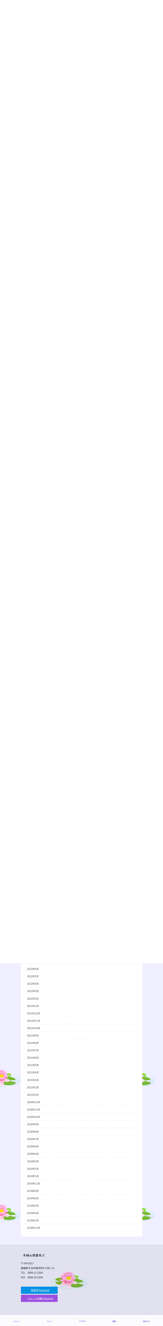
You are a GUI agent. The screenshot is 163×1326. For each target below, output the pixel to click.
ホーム (49, 1321)
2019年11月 (33, 1183)
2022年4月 (33, 983)
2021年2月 (33, 1087)
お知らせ (146, 1321)
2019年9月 (33, 1191)
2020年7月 (33, 1139)
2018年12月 (33, 1228)
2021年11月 (33, 1020)
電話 (114, 1321)
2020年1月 (33, 1176)
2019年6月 (33, 1198)
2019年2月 (33, 1213)
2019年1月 (33, 1220)
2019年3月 (33, 1205)
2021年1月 (33, 1094)
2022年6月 (33, 969)
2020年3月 (33, 1161)
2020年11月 (33, 1109)
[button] (39, 1290)
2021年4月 (33, 1072)
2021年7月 (33, 1050)
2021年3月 (33, 1080)
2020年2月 (33, 1168)
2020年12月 (33, 1102)
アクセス (82, 1321)
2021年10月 (33, 1028)
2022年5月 (33, 976)
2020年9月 (33, 1124)
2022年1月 (33, 1006)
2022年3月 (33, 991)
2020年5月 (33, 1154)
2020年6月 (33, 1146)
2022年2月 (33, 998)
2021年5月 (33, 1065)
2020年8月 (33, 1131)
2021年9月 (33, 1035)
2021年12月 (33, 1013)
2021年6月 (33, 1057)
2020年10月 (33, 1117)
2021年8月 (33, 1043)
